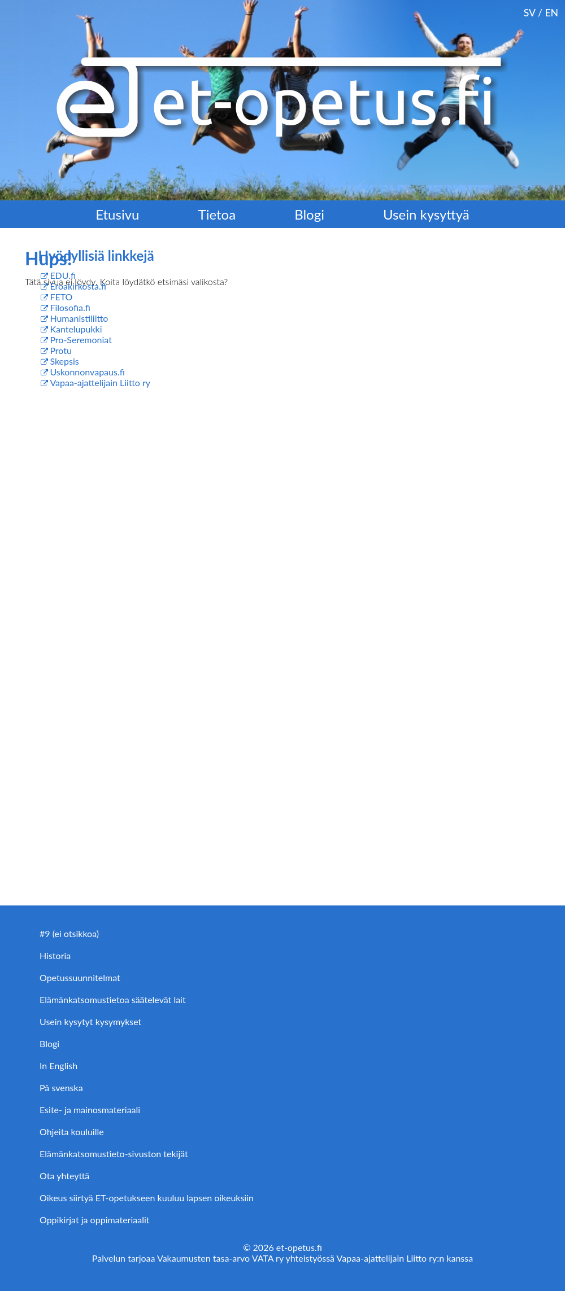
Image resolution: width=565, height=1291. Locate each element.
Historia (55, 955)
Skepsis (64, 361)
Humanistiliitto (79, 318)
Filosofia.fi (70, 307)
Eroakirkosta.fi (78, 286)
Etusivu (117, 214)
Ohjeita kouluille (72, 1131)
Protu (61, 350)
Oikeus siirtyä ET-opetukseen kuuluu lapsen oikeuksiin (147, 1197)
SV (530, 13)
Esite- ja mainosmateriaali (90, 1109)
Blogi (309, 214)
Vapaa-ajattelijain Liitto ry (100, 382)
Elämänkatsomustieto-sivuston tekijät (114, 1153)
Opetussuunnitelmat (80, 977)
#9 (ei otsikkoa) (69, 933)
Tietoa (217, 214)
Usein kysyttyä (426, 214)
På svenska (61, 1087)
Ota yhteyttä (64, 1175)
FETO (61, 296)
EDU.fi (63, 275)
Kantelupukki (76, 328)
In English (58, 1065)
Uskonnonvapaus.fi (87, 371)
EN (551, 13)
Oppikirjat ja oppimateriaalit (95, 1219)
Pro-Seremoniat (81, 339)
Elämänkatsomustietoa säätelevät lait (113, 999)
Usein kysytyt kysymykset (90, 1021)
